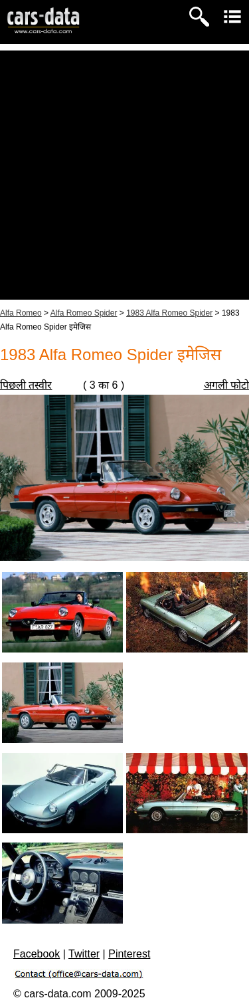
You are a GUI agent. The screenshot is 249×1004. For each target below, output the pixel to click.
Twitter (84, 953)
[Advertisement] (124, 175)
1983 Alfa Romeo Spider (169, 313)
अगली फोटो (226, 385)
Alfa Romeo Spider (84, 313)
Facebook (36, 953)
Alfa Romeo (21, 313)
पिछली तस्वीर (26, 385)
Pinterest (129, 953)
